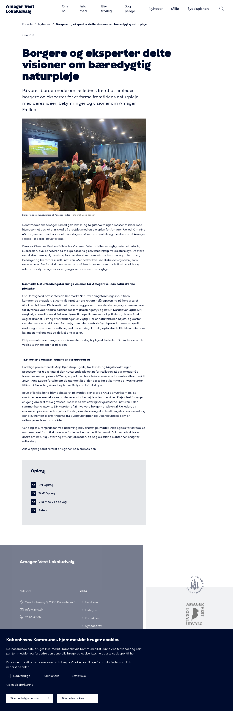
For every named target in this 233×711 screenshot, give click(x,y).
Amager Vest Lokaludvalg (20, 9)
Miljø (175, 9)
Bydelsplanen (198, 9)
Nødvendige (21, 681)
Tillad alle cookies (77, 703)
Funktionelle (51, 681)
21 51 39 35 (31, 617)
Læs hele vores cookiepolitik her (113, 658)
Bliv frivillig (106, 8)
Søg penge (130, 8)
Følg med (83, 8)
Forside (27, 24)
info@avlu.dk (32, 609)
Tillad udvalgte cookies (29, 703)
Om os (65, 8)
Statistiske (79, 681)
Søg (221, 9)
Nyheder (156, 9)
